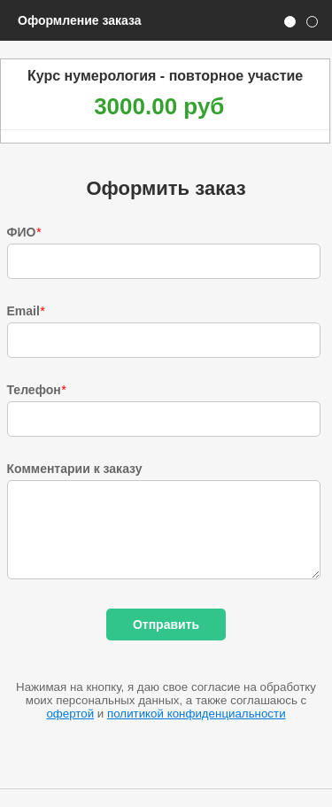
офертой (70, 713)
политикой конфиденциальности (196, 713)
